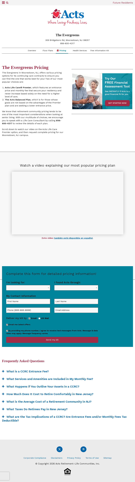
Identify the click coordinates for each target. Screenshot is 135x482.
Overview (31, 50)
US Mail (43, 318)
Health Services (79, 50)
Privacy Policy (74, 458)
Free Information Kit (99, 50)
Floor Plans (47, 50)
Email (32, 318)
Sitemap (107, 458)
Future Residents (123, 2)
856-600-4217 (67, 43)
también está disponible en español (73, 238)
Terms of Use (92, 458)
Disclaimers (56, 458)
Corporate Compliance (35, 458)
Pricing (61, 50)
